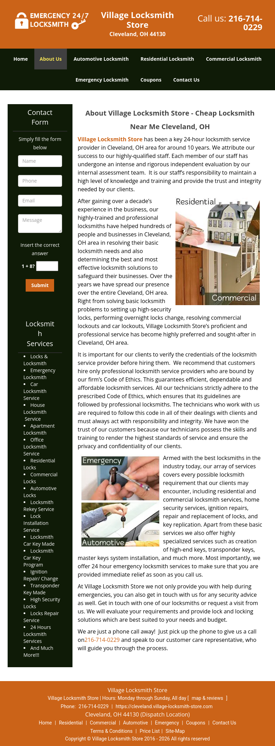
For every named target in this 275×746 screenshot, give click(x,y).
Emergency (167, 723)
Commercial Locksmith (233, 59)
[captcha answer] (47, 266)
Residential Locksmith (167, 59)
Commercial (103, 723)
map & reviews (208, 698)
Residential (71, 723)
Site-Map (175, 731)
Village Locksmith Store (110, 139)
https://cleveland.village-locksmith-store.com (164, 706)
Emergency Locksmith (102, 79)
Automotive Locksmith (101, 59)
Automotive (135, 723)
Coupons (150, 79)
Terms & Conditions (111, 731)
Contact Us (186, 79)
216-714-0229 (246, 22)
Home (21, 59)
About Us (51, 59)
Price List (150, 731)
